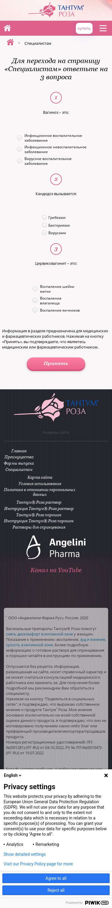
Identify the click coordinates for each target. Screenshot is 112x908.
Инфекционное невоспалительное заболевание (55, 149)
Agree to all (55, 878)
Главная (7, 28)
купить (84, 28)
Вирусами (57, 232)
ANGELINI (94, 9)
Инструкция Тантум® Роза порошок (39, 520)
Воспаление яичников (60, 310)
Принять (56, 363)
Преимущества (18, 456)
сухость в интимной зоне (29, 644)
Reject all (56, 890)
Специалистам (19, 469)
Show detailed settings (25, 854)
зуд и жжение (92, 639)
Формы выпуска (19, 463)
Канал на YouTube (56, 570)
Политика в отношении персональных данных (40, 492)
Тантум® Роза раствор (39, 502)
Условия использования (40, 483)
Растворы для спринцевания (39, 527)
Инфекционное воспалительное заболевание (53, 138)
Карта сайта (39, 477)
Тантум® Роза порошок (39, 514)
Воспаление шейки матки (57, 289)
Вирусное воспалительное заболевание (48, 161)
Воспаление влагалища (51, 300)
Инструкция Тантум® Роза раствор (39, 508)
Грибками (57, 217)
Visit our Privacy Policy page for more (38, 863)
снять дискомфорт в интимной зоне (39, 634)
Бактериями (59, 225)
